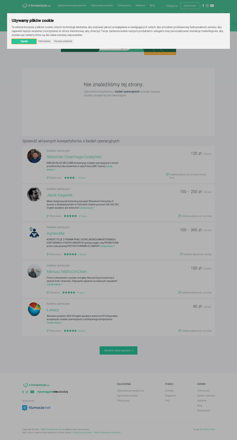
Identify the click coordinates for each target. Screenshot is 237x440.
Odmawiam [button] (44, 41)
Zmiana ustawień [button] (63, 41)
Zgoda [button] (24, 41)
